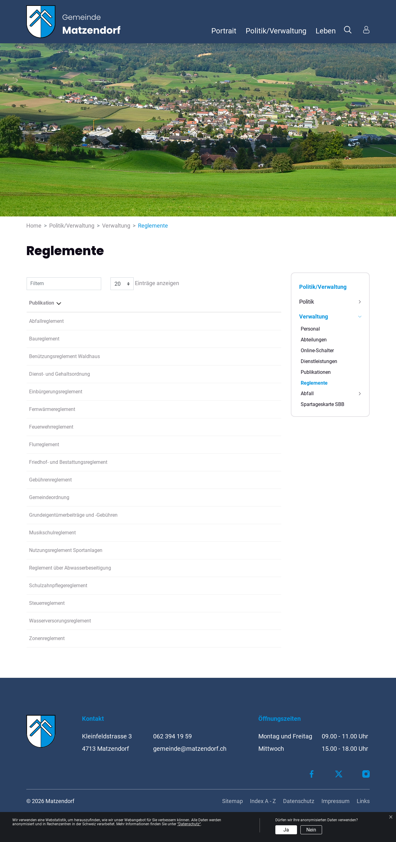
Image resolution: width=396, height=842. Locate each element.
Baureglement (44, 339)
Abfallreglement (46, 321)
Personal (310, 329)
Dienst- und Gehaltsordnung (59, 374)
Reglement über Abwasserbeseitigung (70, 568)
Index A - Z (263, 801)
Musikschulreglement (52, 533)
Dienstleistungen (319, 361)
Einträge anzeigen (144, 283)
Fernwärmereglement (52, 409)
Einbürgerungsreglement (55, 392)
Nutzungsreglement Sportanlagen (65, 550)
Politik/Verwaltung (276, 31)
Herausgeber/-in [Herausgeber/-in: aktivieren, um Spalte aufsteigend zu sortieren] (209, 303)
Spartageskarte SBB (322, 404)
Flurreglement (44, 444)
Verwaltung (313, 316)
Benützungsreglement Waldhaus (64, 356)
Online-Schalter (317, 350)
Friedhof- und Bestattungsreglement (68, 462)
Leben (326, 31)
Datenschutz (298, 801)
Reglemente (314, 384)
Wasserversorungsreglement (60, 621)
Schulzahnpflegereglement (58, 585)
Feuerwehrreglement (51, 427)
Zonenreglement (47, 638)
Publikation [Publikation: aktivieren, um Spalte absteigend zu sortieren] (41, 303)
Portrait (223, 31)
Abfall (307, 393)
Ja (286, 830)
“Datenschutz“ (189, 824)
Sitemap (232, 801)
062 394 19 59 (172, 736)
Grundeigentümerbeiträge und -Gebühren (73, 515)
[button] (347, 29)
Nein (311, 830)
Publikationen (316, 372)
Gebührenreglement (50, 480)
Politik (306, 301)
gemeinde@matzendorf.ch (189, 748)
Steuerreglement (47, 603)
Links (363, 801)
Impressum (335, 801)
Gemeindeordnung (49, 497)
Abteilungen (314, 340)
